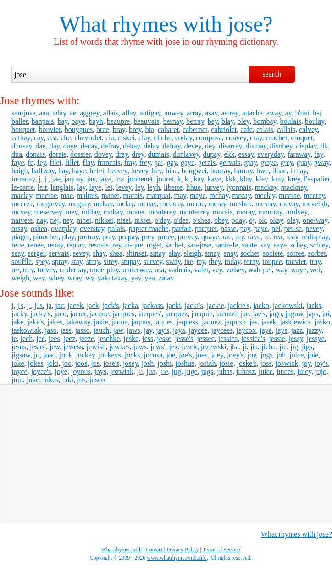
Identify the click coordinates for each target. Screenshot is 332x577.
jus (81, 380)
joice (296, 355)
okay (276, 220)
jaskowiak (26, 330)
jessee (206, 338)
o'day (162, 220)
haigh (19, 171)
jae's (259, 314)
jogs (266, 355)
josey (130, 363)
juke (33, 380)
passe (229, 228)
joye (61, 371)
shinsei (136, 253)
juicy (304, 371)
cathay (20, 138)
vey (217, 270)
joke (17, 363)
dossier (80, 154)
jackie (215, 305)
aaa (44, 113)
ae (73, 113)
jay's (162, 330)
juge (191, 371)
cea (52, 138)
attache (252, 113)
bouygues (79, 129)
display (306, 146)
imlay (298, 171)
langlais (61, 187)
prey (148, 237)
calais (264, 129)
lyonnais (239, 187)
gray (250, 162)
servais (59, 253)
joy (306, 363)
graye (268, 162)
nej (54, 220)
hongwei (194, 171)
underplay (104, 270)
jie (283, 347)
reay (292, 237)
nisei (124, 220)
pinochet (45, 237)
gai (158, 162)
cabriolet (224, 129)
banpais (43, 121)
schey (298, 245)
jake (17, 322)
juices (285, 371)
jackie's (238, 305)
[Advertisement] (163, 453)
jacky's (41, 314)
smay (212, 253)
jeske (130, 338)
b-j (317, 113)
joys (100, 371)
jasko (322, 322)
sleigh (192, 253)
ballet (19, 121)
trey (28, 270)
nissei (142, 220)
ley (139, 187)
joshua (184, 363)
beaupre (118, 121)
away (274, 113)
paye (261, 228)
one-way (315, 220)
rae (227, 237)
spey (41, 261)
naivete (22, 220)
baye (78, 121)
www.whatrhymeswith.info (177, 558)
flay (88, 162)
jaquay (73, 179)
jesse (164, 338)
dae (41, 146)
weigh (20, 278)
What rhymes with (140, 24)
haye (79, 171)
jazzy (313, 330)
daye (70, 146)
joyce (19, 371)
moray (245, 212)
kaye (214, 179)
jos (95, 363)
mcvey (21, 212)
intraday (23, 179)
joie (312, 355)
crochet (276, 138)
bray (119, 129)
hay (63, 171)
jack (93, 305)
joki (52, 363)
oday (238, 220)
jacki (173, 305)
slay (174, 253)
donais (35, 154)
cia (109, 138)
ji (245, 347)
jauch (102, 330)
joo (66, 363)
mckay (103, 204)
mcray (217, 204)
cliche (163, 138)
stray (93, 261)
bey (213, 121)
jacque (99, 314)
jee (40, 338)
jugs (207, 371)
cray (256, 138)
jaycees (221, 330)
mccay (241, 195)
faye (17, 162)
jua (150, 371)
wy (89, 278)
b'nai (302, 113)
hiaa (172, 171)
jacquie (201, 314)
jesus (18, 347)
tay (201, 261)
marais (133, 195)
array (194, 113)
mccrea (22, 204)
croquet (302, 138)
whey (56, 278)
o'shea (201, 220)
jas (253, 322)
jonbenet (140, 179)
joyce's (41, 371)
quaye (210, 237)
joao (49, 355)
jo (36, 355)
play (68, 237)
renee (36, 245)
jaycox (246, 330)
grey (286, 162)
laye (95, 187)
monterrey (194, 212)
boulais (290, 121)
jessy (296, 338)
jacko (261, 305)
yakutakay (112, 278)
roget (154, 245)
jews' (157, 347)
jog (252, 355)
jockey (85, 355)
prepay (128, 237)
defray (110, 146)
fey (41, 162)
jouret (164, 179)
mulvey (297, 212)
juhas (224, 371)
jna (119, 179)
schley (319, 245)
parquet (206, 228)
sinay (157, 253)
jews (140, 347)
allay (129, 113)
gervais (229, 162)
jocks (132, 355)
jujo (320, 371)
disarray (230, 146)
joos (81, 363)
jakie (101, 322)
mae (67, 195)
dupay (211, 154)
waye (298, 270)
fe (30, 162)
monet (136, 212)
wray (74, 278)
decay (89, 146)
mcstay (265, 204)
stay (77, 261)
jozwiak (121, 371)
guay (303, 162)
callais (286, 129)
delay (151, 146)
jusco (97, 380)
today (233, 261)
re (267, 237)
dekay (131, 146)
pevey (313, 228)
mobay (113, 212)
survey (153, 261)
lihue (193, 187)
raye (254, 237)
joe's (185, 355)
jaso (51, 330)
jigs (307, 347)
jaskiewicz (295, 322)
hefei (96, 171)
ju (140, 371)
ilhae (279, 171)
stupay (130, 261)
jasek (269, 322)
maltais (87, 195)
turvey (47, 270)
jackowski (288, 305)
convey (236, 138)
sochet (249, 253)
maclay (21, 195)
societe (273, 253)
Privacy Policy (182, 549)
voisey (235, 270)
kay (199, 179)
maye (198, 195)
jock (66, 355)
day (55, 146)
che (66, 138)
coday (183, 138)
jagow (294, 314)
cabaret (168, 129)
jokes (36, 363)
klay (246, 179)
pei (276, 228)
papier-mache (149, 228)
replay (76, 245)
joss (266, 363)
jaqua (120, 322)
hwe (262, 171)
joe (170, 355)
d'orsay (21, 146)
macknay (294, 187)
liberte (173, 187)
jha (234, 347)
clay (144, 138)
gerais (207, 162)
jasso (82, 330)
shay (99, 253)
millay (90, 212)
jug (176, 371)
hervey (117, 171)
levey (124, 187)
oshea (39, 228)
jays (282, 330)
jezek (189, 347)
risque (134, 245)
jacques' (149, 314)
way (282, 270)
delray (172, 146)
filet (55, 162)
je (14, 338)
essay (246, 154)
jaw (118, 330)
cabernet (195, 129)
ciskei (126, 138)
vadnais (179, 270)
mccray (314, 195)
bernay (173, 121)
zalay (166, 278)
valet (201, 270)
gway (322, 162)
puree (166, 237)
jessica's (253, 338)
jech (27, 338)
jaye (105, 179)
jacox (78, 314)
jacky (19, 314)
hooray (220, 171)
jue (163, 371)
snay (230, 253)
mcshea (241, 204)
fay (318, 154)
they (215, 261)
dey (210, 146)
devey (192, 146)
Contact (154, 549)
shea (115, 253)
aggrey (90, 113)
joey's (235, 355)
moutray (270, 212)
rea (277, 237)
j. (46, 179)
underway (136, 270)
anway (174, 113)
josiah (207, 363)
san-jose (23, 113)
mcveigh (314, 204)
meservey (48, 212)
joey (217, 355)
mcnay (147, 204)
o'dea (181, 220)
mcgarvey (50, 204)
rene (17, 245)
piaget (20, 237)
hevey (139, 171)
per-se (293, 228)
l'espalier (317, 179)
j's (20, 305)
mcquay (171, 204)
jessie (277, 338)
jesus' (38, 347)
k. (187, 179)
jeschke (109, 338)
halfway (43, 171)
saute (249, 245)
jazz (297, 330)
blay (227, 121)
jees (54, 338)
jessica (228, 338)
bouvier (50, 129)
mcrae (196, 204)
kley (261, 179)
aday (59, 113)
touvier (296, 261)
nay (41, 220)
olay (293, 220)
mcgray (79, 204)
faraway (299, 154)
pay (245, 228)
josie (226, 363)
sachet (174, 245)
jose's (111, 363)
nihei (84, 220)
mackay (266, 187)
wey (39, 278)
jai (325, 314)
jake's (36, 322)
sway (173, 261)
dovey (103, 154)
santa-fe (226, 245)
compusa (209, 138)
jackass (152, 305)
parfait (181, 228)
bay (62, 121)
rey (116, 245)
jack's (111, 305)
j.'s (38, 305)
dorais (57, 154)
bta (149, 129)
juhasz (245, 371)
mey (72, 212)
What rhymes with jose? (296, 534)
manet (110, 195)
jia (254, 347)
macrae (46, 195)
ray (239, 237)
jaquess (187, 322)
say (265, 245)
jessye (316, 338)
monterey (162, 212)
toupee (272, 261)
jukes (50, 380)
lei (108, 187)
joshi (164, 363)
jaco (60, 314)
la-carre (22, 187)
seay (17, 253)
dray (122, 154)
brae (102, 129)
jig (294, 347)
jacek (75, 305)
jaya (179, 330)
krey (294, 179)
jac (59, 305)
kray (277, 179)
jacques (123, 314)
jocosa (153, 355)
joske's (247, 363)
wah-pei (260, 270)
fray (130, 162)
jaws (133, 330)
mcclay (265, 195)
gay (172, 162)
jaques (163, 322)
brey (135, 129)
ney (68, 220)
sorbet (317, 253)
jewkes (119, 347)
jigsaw (20, 355)
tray (315, 261)
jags (313, 314)
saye (280, 245)
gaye (187, 162)
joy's (321, 363)
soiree (295, 253)
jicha (268, 347)
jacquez (176, 314)
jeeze (86, 338)
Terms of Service (221, 549)
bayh (96, 121)
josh (148, 363)
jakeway (78, 322)
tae (188, 261)
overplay (63, 228)
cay (39, 138)
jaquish (235, 322)
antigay (149, 113)
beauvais (146, 121)
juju (17, 380)
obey (221, 220)
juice (266, 371)
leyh (153, 187)
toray (251, 261)
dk (324, 146)
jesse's (184, 338)
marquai (158, 195)
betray (195, 121)
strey (110, 261)
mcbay (219, 195)
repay (55, 245)
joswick (286, 363)
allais (111, 113)
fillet (72, 162)
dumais (158, 154)
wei (315, 270)
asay (211, 113)
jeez (70, 338)
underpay (73, 270)
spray (59, 261)
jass (66, 330)
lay (81, 187)
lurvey (214, 187)
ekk (229, 154)
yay (136, 278)
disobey (281, 146)
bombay (265, 121)
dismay (256, 146)
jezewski (214, 347)
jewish (96, 347)
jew (55, 347)
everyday (270, 154)
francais (109, 162)
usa (159, 270)
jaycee (198, 330)
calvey (308, 129)
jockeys (110, 355)
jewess (73, 347)
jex (173, 347)
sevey (81, 253)
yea (150, 278)
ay (288, 113)
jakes (54, 322)
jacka (130, 305)
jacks (313, 305)
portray (88, 237)
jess (147, 338)
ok (262, 220)
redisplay (315, 237)
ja (49, 305)
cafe (246, 129)
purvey (188, 237)
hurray (243, 171)
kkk (230, 179)
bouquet (23, 129)
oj (252, 220)
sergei (36, 253)
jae (56, 179)
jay (91, 179)
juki (67, 380)
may (180, 195)
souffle (21, 261)
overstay (92, 228)
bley (243, 121)
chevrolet (88, 138)
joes (202, 355)
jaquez (211, 322)
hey (157, 171)
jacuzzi (226, 314)
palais (116, 228)
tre (15, 270)
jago (275, 314)
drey (138, 154)
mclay (125, 204)
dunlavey (186, 154)
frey (145, 162)
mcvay (289, 204)
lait (42, 187)
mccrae (289, 195)
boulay (315, 121)
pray (108, 237)
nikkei (104, 220)
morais (223, 212)
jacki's (193, 305)
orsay (19, 228)
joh (281, 355)
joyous (81, 371)
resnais (99, 245)
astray (229, 113)
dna (16, 154)
